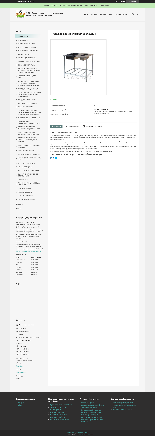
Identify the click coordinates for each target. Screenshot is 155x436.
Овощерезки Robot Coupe (58, 407)
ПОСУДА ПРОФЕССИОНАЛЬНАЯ (28, 170)
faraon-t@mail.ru (21, 372)
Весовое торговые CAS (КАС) (91, 412)
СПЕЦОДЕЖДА (23, 179)
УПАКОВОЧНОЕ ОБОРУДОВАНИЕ (29, 118)
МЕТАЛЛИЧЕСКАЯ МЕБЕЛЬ (26, 163)
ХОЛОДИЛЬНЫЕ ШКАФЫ (26, 151)
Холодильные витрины (89, 407)
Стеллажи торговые (88, 402)
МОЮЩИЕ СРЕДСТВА (25, 167)
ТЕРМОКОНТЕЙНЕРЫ (25, 188)
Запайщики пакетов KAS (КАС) (123, 409)
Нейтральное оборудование (59, 419)
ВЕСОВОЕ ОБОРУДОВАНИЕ (27, 47)
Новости (118, 14)
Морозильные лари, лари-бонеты (92, 405)
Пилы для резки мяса (57, 412)
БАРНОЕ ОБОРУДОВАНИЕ (26, 43)
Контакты (94, 14)
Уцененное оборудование (26, 199)
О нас (125, 14)
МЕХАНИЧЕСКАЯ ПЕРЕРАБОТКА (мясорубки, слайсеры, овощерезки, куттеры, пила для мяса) (30, 70)
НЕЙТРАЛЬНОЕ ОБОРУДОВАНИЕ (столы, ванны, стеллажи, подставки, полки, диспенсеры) (28, 83)
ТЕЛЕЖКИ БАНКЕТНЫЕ (25, 195)
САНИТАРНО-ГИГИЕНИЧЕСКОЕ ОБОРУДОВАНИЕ (28, 175)
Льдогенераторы (55, 410)
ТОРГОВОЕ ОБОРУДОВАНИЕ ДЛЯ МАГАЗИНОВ (29, 184)
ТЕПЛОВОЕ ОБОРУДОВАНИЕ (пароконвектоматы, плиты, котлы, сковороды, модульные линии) (29, 112)
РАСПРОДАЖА (22, 40)
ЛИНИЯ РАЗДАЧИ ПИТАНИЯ (26, 65)
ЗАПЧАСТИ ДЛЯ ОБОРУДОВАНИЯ (29, 154)
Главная (85, 14)
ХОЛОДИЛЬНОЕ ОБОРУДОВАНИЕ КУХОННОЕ (29, 146)
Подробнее (105, 5)
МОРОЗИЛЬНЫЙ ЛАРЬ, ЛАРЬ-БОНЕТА (27, 77)
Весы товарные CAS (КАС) (90, 415)
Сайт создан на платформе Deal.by (77, 432)
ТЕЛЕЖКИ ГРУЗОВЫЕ (25, 192)
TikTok (20, 405)
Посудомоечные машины (58, 414)
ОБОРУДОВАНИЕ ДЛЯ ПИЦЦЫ (28, 89)
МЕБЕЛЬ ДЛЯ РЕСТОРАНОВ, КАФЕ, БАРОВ (29, 159)
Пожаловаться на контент (85, 434)
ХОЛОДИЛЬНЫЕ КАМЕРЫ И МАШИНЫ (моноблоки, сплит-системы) (28, 140)
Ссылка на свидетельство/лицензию (28, 251)
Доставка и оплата (106, 14)
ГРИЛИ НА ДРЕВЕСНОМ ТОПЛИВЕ (29, 61)
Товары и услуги (22, 36)
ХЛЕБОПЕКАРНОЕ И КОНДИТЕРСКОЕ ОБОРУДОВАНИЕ (29, 122)
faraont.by (19, 366)
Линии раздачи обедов (57, 417)
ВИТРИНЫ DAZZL (23, 54)
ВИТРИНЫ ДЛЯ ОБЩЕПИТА (27, 58)
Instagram (21, 402)
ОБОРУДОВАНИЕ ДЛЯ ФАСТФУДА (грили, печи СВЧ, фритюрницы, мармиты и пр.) (29, 94)
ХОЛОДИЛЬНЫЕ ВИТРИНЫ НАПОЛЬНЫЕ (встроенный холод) (29, 128)
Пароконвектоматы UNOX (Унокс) (61, 405)
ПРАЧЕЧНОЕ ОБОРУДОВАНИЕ (27, 103)
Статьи (18, 208)
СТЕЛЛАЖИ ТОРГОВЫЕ (25, 107)
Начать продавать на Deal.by (25, 1)
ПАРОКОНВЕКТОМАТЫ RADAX (28, 51)
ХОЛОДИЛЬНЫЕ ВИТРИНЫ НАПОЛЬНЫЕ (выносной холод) (28, 133)
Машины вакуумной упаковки (123, 402)
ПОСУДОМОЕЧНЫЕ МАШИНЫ (27, 100)
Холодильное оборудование (91, 410)
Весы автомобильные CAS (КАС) (92, 417)
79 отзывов (121, 1)
